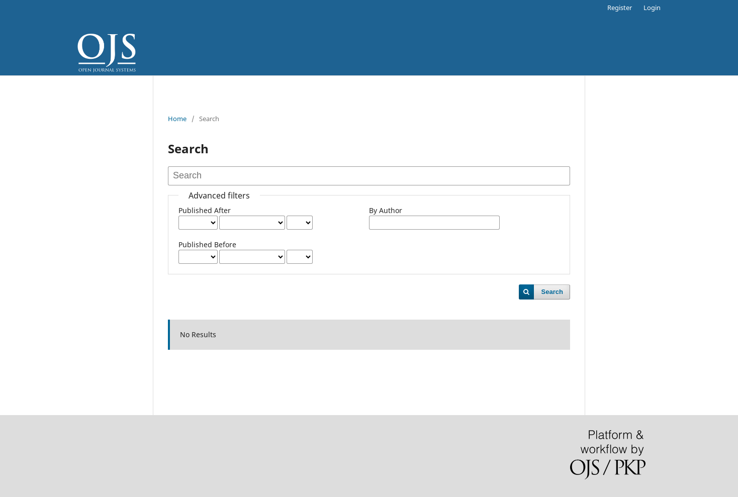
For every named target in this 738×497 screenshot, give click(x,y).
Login (652, 7)
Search (552, 291)
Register (619, 7)
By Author (385, 210)
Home (177, 118)
